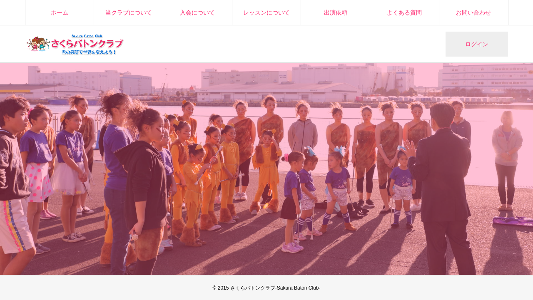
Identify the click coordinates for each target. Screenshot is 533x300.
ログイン (476, 44)
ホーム (59, 12)
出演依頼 (335, 12)
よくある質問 (404, 12)
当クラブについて (128, 12)
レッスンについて (266, 12)
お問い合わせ (473, 12)
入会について (197, 12)
